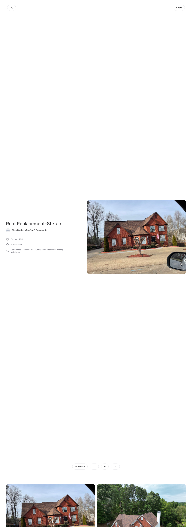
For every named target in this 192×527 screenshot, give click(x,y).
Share (179, 7)
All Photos (80, 466)
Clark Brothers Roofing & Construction (30, 230)
